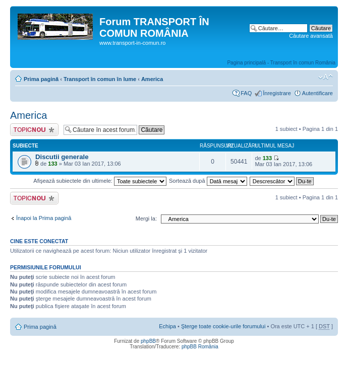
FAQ (246, 93)
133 (52, 164)
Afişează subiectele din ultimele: (99, 181)
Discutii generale (62, 157)
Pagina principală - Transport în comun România (281, 62)
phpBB (148, 341)
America (152, 79)
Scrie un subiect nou (34, 129)
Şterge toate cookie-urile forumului (223, 326)
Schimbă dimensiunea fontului (325, 77)
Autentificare (317, 93)
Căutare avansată (311, 36)
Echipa (167, 326)
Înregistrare (277, 93)
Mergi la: (146, 218)
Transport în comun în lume (100, 79)
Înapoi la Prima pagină (43, 218)
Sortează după (208, 181)
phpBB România (200, 346)
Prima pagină (41, 79)
